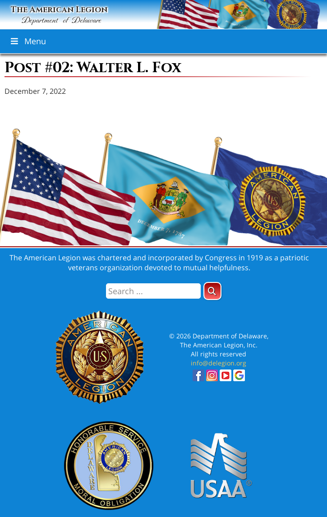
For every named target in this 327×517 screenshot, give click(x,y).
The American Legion (59, 15)
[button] (212, 291)
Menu (27, 41)
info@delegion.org (218, 363)
